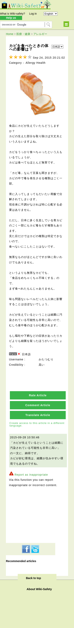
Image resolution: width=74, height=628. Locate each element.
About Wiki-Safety (39, 589)
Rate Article (38, 395)
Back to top (33, 578)
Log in (33, 13)
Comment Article (37, 405)
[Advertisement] (30, 514)
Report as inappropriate (31, 474)
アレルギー (40, 34)
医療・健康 (23, 34)
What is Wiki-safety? (12, 13)
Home (9, 34)
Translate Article (37, 415)
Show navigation (66, 24)
